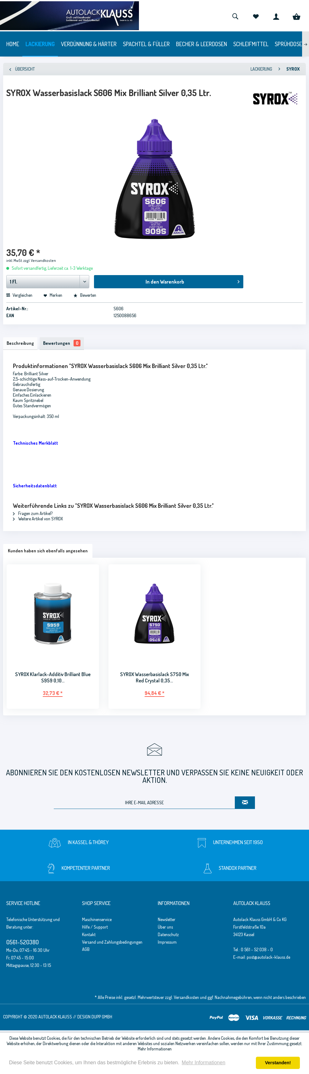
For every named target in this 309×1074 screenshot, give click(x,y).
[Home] (12, 44)
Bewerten (84, 295)
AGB (86, 951)
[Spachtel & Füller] (146, 44)
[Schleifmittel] (251, 44)
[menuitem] (235, 15)
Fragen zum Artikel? (32, 515)
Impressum (167, 943)
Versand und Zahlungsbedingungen (112, 943)
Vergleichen (19, 295)
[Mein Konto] (276, 15)
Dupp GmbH (101, 1018)
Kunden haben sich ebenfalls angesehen (48, 552)
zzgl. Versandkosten (39, 260)
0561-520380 (22, 943)
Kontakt (89, 936)
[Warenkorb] (296, 15)
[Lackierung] (40, 44)
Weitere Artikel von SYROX (38, 520)
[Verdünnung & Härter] (89, 44)
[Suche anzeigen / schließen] (235, 15)
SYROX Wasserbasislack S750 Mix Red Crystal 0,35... (154, 679)
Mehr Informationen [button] (203, 1062)
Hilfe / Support (95, 928)
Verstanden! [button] (278, 1062)
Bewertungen (66, 344)
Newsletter (166, 921)
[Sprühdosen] (290, 44)
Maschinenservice (97, 921)
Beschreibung (21, 344)
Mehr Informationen (155, 1048)
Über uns (165, 928)
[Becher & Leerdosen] (201, 44)
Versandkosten (186, 998)
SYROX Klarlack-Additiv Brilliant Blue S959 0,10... (53, 679)
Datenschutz (168, 936)
